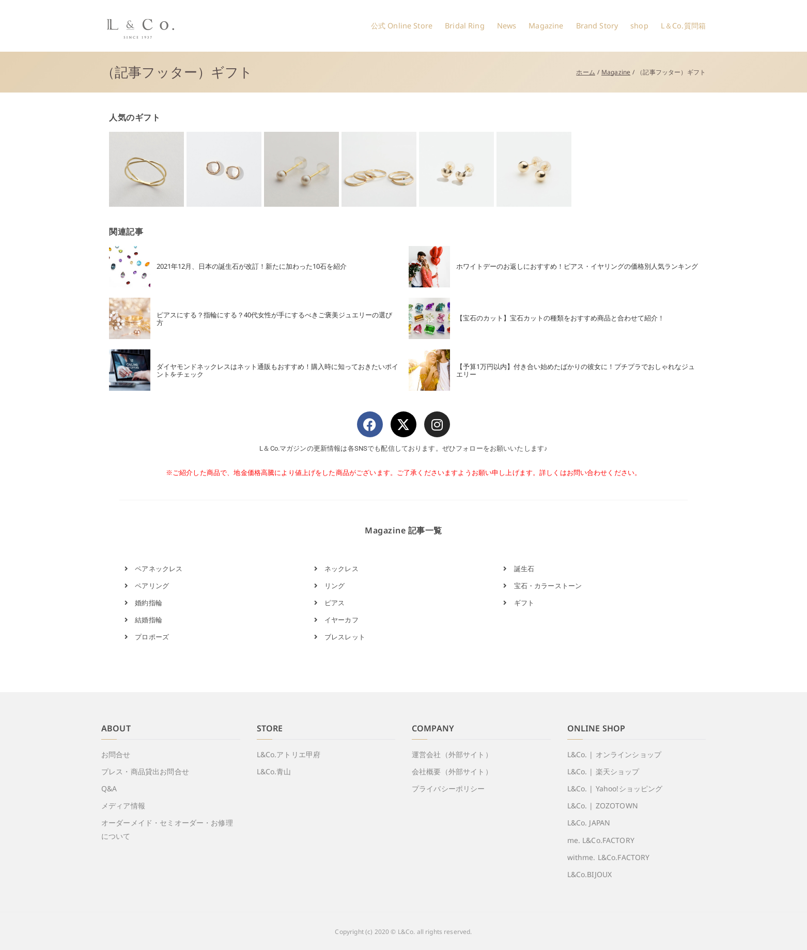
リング (329, 585)
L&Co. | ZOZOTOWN (602, 805)
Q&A (109, 788)
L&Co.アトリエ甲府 (289, 754)
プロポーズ (147, 636)
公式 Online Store (401, 25)
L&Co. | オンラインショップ (614, 754)
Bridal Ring (465, 25)
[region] (403, 169)
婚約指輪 (143, 602)
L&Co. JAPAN (589, 823)
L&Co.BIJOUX (589, 874)
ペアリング (147, 585)
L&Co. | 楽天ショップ (603, 771)
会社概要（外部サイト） (452, 771)
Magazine (546, 25)
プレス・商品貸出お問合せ (145, 771)
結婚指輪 (143, 619)
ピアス (329, 602)
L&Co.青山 (274, 771)
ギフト (518, 602)
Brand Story (597, 25)
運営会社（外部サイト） (452, 754)
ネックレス (336, 568)
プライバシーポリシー (448, 788)
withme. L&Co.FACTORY (608, 857)
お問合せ (116, 754)
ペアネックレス (153, 568)
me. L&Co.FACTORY (600, 840)
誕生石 (518, 568)
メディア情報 (123, 805)
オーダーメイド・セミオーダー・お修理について (167, 829)
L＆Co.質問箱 (683, 25)
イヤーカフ (336, 619)
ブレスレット (339, 636)
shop (639, 25)
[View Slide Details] (146, 169)
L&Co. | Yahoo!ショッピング (615, 788)
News (507, 25)
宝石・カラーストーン (542, 585)
